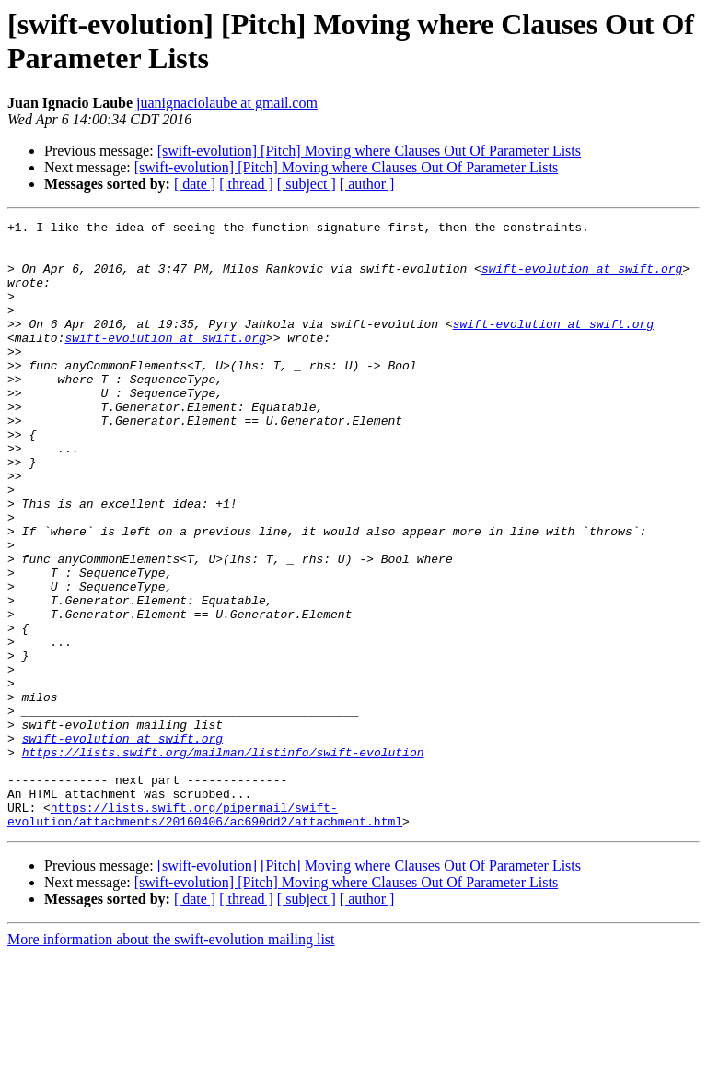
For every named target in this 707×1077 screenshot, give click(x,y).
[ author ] (367, 184)
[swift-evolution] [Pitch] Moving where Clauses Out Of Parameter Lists (369, 150)
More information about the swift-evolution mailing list (171, 1061)
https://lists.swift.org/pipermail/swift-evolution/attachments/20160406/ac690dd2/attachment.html (204, 934)
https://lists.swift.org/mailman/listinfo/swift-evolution (223, 859)
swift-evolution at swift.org (581, 279)
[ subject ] (306, 184)
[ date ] (194, 184)
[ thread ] (246, 184)
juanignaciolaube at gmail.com (227, 103)
